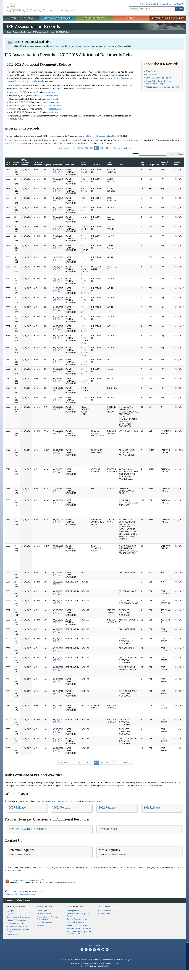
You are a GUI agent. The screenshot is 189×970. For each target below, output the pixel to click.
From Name (109, 163)
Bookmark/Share (164, 3)
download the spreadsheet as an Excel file (97, 136)
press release (48, 92)
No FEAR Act (118, 959)
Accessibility (73, 959)
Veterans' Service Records (58, 18)
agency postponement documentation (62, 801)
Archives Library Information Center (18, 930)
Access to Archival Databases (18, 926)
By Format (11, 914)
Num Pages (144, 163)
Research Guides (76, 906)
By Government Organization (18, 917)
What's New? (103, 906)
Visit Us (131, 18)
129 (101, 148)
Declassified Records (75, 922)
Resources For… (45, 906)
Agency (47, 164)
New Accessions (103, 914)
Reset (180, 154)
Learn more (167, 965)
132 (115, 148)
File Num (83, 163)
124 (77, 148)
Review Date (177, 163)
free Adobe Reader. (35, 880)
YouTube (98, 949)
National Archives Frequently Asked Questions (78, 915)
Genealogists (42, 911)
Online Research (16, 906)
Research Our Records (21, 18)
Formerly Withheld (37, 163)
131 (111, 148)
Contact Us (179, 3)
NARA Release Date (25, 162)
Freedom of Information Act (102, 959)
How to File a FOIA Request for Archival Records (79, 932)
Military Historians (44, 914)
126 (86, 148)
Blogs (102, 949)
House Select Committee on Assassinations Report (158, 82)
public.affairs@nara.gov (115, 854)
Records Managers (44, 922)
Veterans (40, 925)
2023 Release (62, 807)
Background (151, 74)
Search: (135, 153)
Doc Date (57, 164)
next (125, 148)
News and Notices (104, 911)
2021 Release (151, 807)
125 (81, 148)
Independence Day (82, 46)
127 (91, 148)
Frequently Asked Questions (27, 828)
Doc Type (69, 164)
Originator (154, 164)
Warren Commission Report (158, 77)
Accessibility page (67, 882)
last (130, 148)
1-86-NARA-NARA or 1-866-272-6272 (94, 966)
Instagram (90, 949)
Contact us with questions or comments (20, 894)
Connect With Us (94, 945)
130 (106, 148)
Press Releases (108, 828)
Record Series (164, 163)
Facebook (81, 949)
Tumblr (94, 949)
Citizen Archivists (148, 3)
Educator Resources (94, 18)
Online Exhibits (13, 934)
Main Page (150, 71)
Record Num (15, 163)
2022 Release (107, 807)
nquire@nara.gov (23, 854)
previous (66, 148)
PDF (56, 172)
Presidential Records (15, 923)
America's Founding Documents (168, 18)
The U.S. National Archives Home (41, 7)
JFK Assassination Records (43, 32)
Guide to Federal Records (77, 919)
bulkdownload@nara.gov (110, 785)
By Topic (10, 911)
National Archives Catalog (17, 920)
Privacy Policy (84, 959)
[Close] (186, 945)
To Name (95, 164)
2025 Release (17, 807)
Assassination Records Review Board (162, 86)
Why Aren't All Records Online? (79, 928)
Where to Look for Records (77, 925)
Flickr (107, 949)
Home (9, 32)
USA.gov (128, 959)
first (59, 148)
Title (121, 164)
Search (179, 8)
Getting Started (73, 911)
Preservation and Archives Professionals (47, 918)
